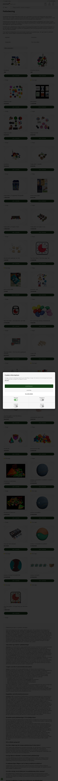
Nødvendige (16, 399)
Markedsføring (41, 399)
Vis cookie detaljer (29, 393)
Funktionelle (16, 405)
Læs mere (7, 380)
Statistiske (42, 405)
